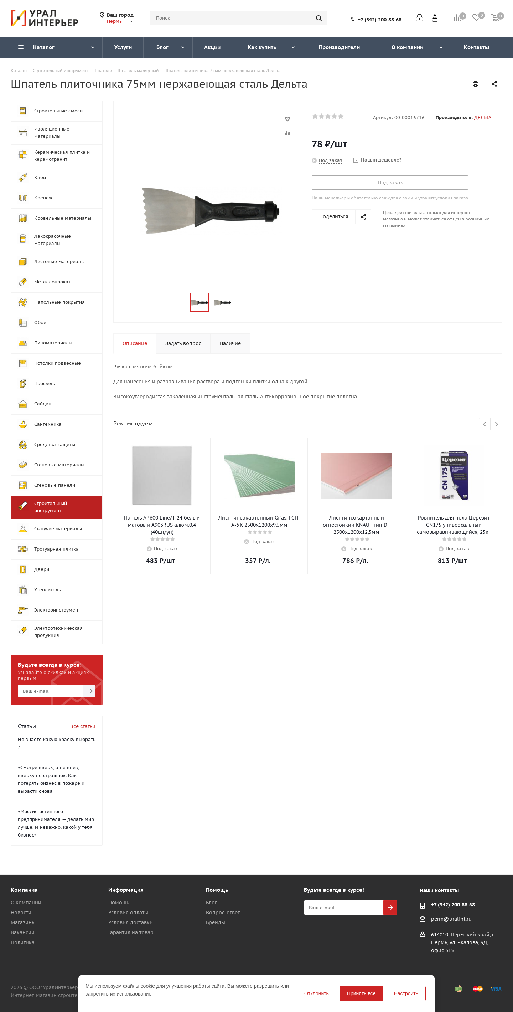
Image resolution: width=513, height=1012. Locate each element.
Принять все (361, 993)
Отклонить (316, 993)
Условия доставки (130, 922)
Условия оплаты (128, 912)
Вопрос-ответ (223, 912)
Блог (211, 902)
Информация (126, 889)
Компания (24, 889)
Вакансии (23, 932)
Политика (23, 942)
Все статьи (82, 726)
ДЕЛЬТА (482, 117)
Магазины (23, 922)
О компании (26, 902)
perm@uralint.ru (451, 919)
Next (496, 424)
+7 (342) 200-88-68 (379, 19)
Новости (21, 912)
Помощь (118, 902)
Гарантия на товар (131, 932)
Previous (485, 424)
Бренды (215, 922)
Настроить (406, 993)
